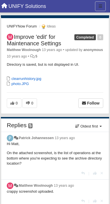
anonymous (93, 50)
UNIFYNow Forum (22, 26)
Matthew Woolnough (24, 50)
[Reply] (83, 173)
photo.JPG (19, 84)
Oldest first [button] (88, 126)
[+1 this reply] (95, 173)
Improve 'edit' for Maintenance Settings (34, 40)
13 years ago (65, 138)
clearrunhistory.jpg (25, 78)
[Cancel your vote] (101, 173)
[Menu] (100, 6)
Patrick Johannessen (36, 138)
